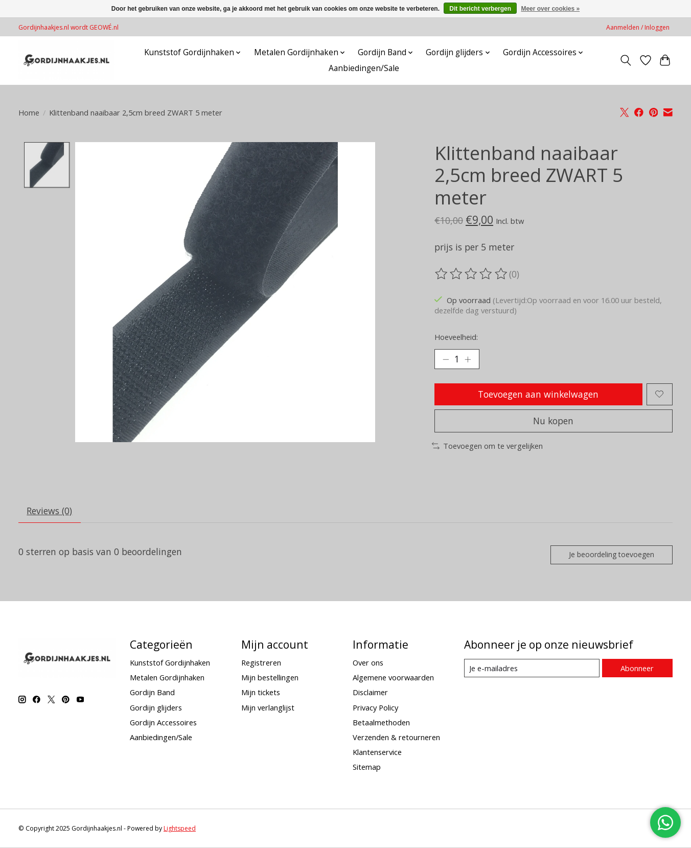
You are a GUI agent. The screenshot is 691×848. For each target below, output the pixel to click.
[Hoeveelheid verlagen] (446, 359)
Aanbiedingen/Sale (364, 68)
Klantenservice (377, 752)
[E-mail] (532, 669)
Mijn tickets (260, 693)
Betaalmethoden (381, 723)
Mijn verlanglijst (267, 708)
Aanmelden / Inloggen (638, 27)
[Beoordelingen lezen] (471, 274)
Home (28, 112)
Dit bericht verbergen (480, 8)
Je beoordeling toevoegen (611, 555)
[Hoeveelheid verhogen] (468, 359)
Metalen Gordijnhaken (167, 678)
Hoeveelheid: (456, 337)
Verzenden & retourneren (396, 737)
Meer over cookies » (550, 8)
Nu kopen (553, 421)
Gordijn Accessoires (163, 723)
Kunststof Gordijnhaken (170, 663)
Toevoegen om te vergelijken (487, 446)
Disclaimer (370, 693)
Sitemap (367, 768)
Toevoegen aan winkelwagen (538, 394)
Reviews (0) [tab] (50, 511)
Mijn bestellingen (269, 678)
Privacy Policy (375, 708)
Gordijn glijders (156, 708)
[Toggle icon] (625, 60)
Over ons (368, 663)
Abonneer (637, 668)
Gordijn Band (152, 693)
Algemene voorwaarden (393, 678)
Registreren (261, 663)
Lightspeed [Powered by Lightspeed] (180, 828)
